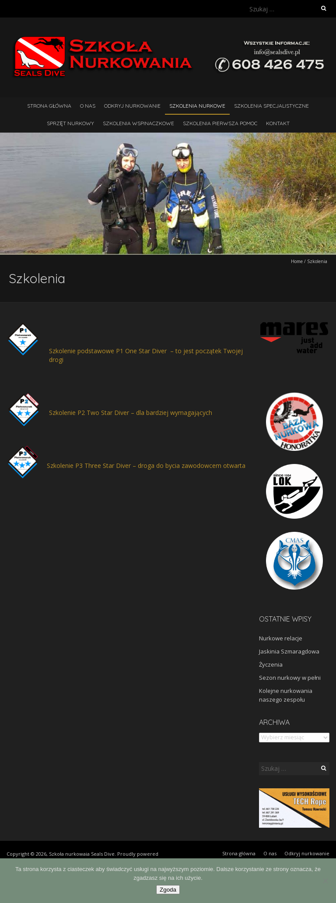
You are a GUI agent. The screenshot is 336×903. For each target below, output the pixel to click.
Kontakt (278, 123)
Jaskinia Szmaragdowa (289, 651)
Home (297, 261)
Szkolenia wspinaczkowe (138, 123)
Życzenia (271, 664)
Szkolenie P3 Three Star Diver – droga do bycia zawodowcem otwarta (146, 465)
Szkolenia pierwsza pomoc (220, 123)
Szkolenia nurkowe (197, 105)
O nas (87, 105)
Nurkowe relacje (280, 638)
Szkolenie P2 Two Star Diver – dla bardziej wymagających (130, 412)
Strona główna (49, 105)
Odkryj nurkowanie (132, 105)
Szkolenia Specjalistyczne (271, 105)
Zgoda (168, 889)
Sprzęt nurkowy (70, 123)
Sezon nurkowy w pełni (290, 678)
